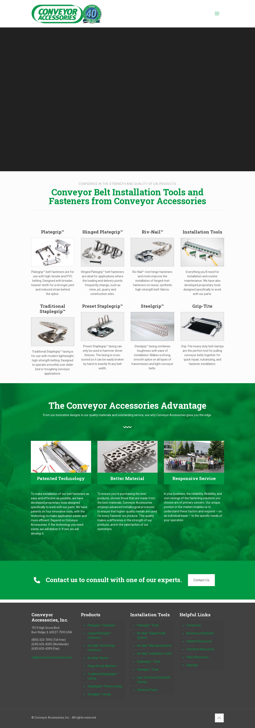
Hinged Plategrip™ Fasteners (99, 635)
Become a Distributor (200, 633)
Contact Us (200, 580)
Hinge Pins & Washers (102, 666)
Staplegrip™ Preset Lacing (105, 686)
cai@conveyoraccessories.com (51, 657)
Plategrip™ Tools (148, 625)
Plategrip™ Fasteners (101, 625)
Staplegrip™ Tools (148, 661)
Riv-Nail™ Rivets (98, 658)
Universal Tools (147, 690)
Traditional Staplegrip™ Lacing (103, 676)
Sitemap (192, 665)
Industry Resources (199, 641)
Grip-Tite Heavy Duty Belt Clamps (153, 680)
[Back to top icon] (219, 718)
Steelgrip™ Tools (148, 669)
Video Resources (197, 657)
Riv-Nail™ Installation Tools (154, 653)
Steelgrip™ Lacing (99, 694)
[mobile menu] (217, 13)
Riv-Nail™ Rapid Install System (151, 635)
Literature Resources (200, 649)
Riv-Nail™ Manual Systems (154, 645)
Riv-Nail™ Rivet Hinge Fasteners (101, 648)
